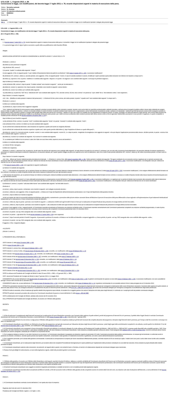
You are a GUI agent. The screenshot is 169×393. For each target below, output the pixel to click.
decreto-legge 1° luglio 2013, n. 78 (15, 42)
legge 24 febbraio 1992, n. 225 (33, 248)
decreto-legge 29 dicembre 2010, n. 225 (36, 251)
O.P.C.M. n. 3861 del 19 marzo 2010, (81, 287)
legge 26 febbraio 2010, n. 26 (69, 265)
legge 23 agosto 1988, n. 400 (25, 242)
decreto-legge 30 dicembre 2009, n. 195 (29, 265)
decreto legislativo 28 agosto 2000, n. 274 (34, 115)
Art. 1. (3, 39)
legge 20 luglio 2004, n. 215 (16, 245)
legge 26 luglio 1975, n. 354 (117, 161)
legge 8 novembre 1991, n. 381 (77, 159)
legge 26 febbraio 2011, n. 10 (77, 251)
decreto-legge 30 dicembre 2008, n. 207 (29, 256)
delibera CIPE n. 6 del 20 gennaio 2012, (134, 330)
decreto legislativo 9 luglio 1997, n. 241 (82, 179)
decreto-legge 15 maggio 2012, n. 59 (25, 254)
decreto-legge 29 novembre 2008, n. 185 (27, 262)
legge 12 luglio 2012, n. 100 (65, 254)
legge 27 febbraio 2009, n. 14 (70, 256)
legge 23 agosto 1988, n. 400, (58, 317)
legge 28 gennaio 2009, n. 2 (68, 262)
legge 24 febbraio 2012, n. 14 (67, 259)
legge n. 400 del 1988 (82, 293)
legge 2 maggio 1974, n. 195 (78, 73)
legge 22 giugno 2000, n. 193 (15, 165)
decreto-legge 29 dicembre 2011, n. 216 (27, 259)
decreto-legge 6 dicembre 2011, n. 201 (29, 270)
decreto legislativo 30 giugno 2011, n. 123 (20, 268)
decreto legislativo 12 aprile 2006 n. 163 (41, 214)
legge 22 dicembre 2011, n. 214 (70, 270)
